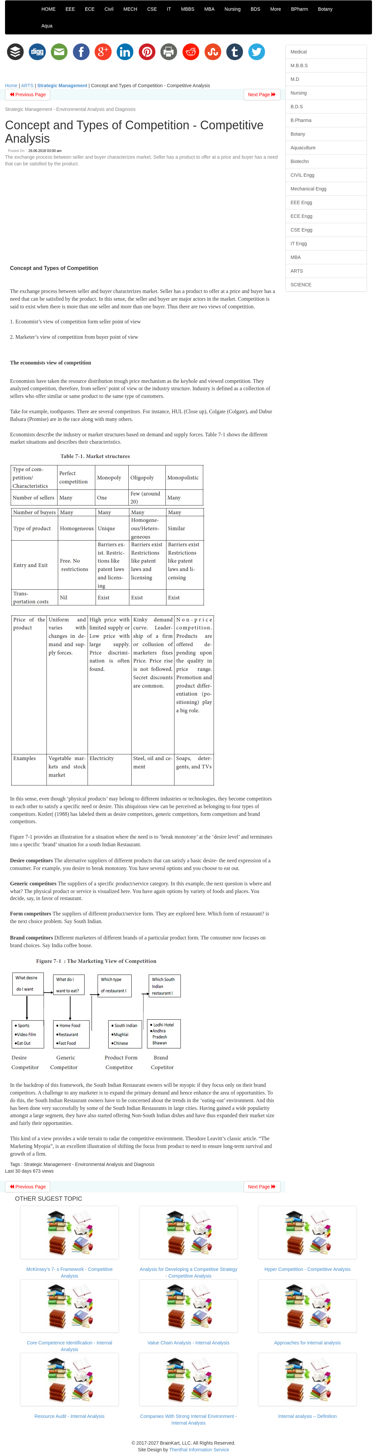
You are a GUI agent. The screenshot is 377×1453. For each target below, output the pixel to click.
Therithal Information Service (199, 1449)
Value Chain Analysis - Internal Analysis (189, 1342)
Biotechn (300, 161)
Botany (325, 9)
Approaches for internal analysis (307, 1342)
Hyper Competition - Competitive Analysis (307, 1269)
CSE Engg (301, 230)
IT (169, 9)
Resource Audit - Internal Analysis (69, 1416)
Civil (109, 9)
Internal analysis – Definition (307, 1416)
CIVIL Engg (303, 175)
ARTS (27, 85)
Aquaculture (303, 147)
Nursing (233, 9)
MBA (209, 9)
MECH (130, 9)
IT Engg (299, 243)
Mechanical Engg (309, 188)
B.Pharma (301, 120)
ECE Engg (301, 216)
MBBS (188, 9)
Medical (299, 51)
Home (11, 85)
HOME (48, 9)
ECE (90, 9)
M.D (295, 79)
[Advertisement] (142, 217)
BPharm (299, 9)
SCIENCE (301, 284)
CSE (152, 9)
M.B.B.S (299, 65)
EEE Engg (301, 202)
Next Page (262, 94)
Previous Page (27, 94)
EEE (70, 9)
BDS (255, 9)
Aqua (46, 25)
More (275, 9)
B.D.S (297, 106)
